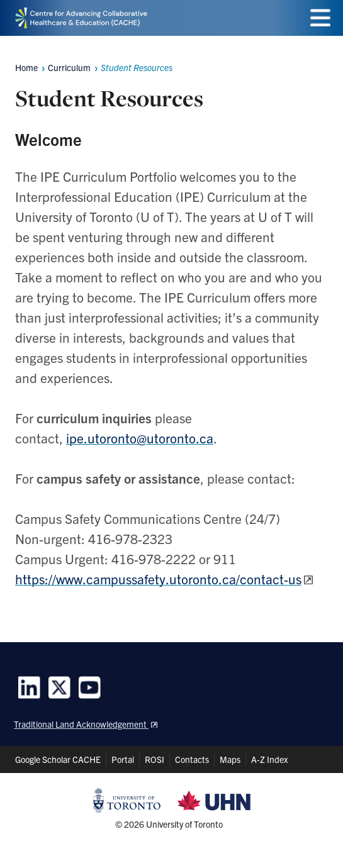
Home (26, 67)
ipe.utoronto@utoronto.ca (139, 438)
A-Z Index (269, 759)
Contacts (192, 759)
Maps (230, 759)
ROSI (154, 759)
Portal (122, 759)
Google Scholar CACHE (58, 759)
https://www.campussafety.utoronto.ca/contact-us (158, 578)
